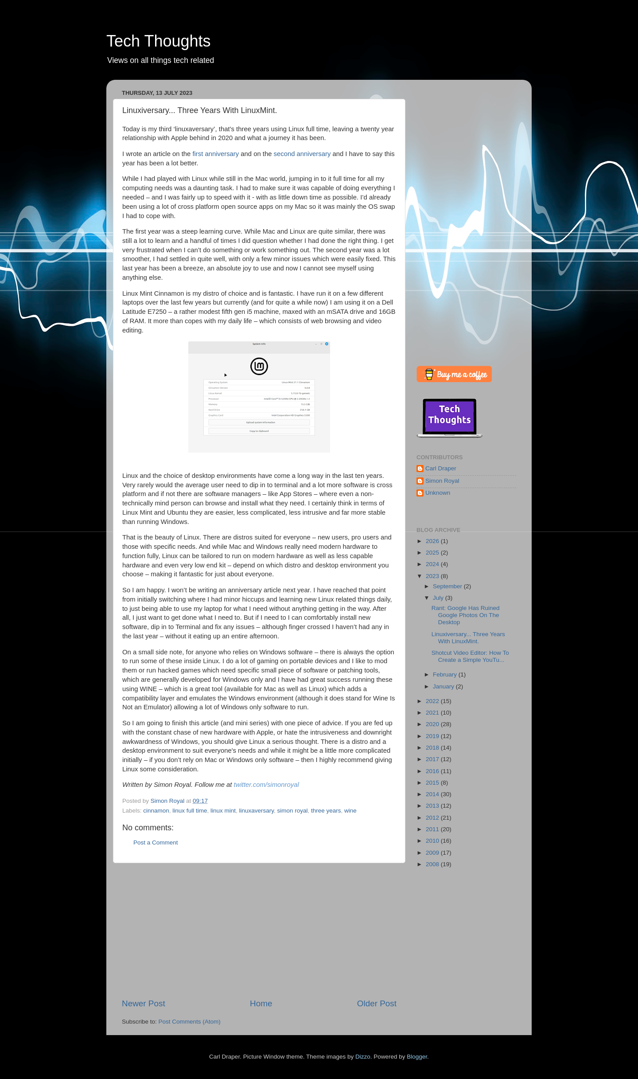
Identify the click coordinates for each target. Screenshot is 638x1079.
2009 (433, 852)
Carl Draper (440, 468)
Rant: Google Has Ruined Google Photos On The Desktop (466, 615)
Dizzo (362, 1056)
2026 (433, 541)
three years (326, 810)
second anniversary (302, 153)
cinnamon (156, 810)
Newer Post (143, 1003)
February (446, 674)
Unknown (437, 492)
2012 (433, 817)
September (448, 586)
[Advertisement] (259, 930)
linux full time (189, 810)
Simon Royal (442, 480)
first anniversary (215, 153)
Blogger (417, 1056)
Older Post (377, 1003)
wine (350, 810)
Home (261, 1003)
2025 (433, 552)
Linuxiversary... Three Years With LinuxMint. (468, 638)
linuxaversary (256, 810)
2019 (433, 736)
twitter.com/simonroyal (266, 784)
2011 (433, 829)
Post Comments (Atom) (190, 1021)
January (444, 686)
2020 (433, 724)
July (439, 597)
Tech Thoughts (158, 41)
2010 (433, 840)
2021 (433, 712)
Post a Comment (155, 842)
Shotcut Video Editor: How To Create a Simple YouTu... (470, 656)
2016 (433, 771)
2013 (433, 805)
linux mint (223, 810)
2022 (433, 701)
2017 (433, 759)
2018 (433, 747)
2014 (433, 794)
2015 (433, 782)
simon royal (292, 810)
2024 (433, 564)
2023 (433, 576)
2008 (433, 864)
